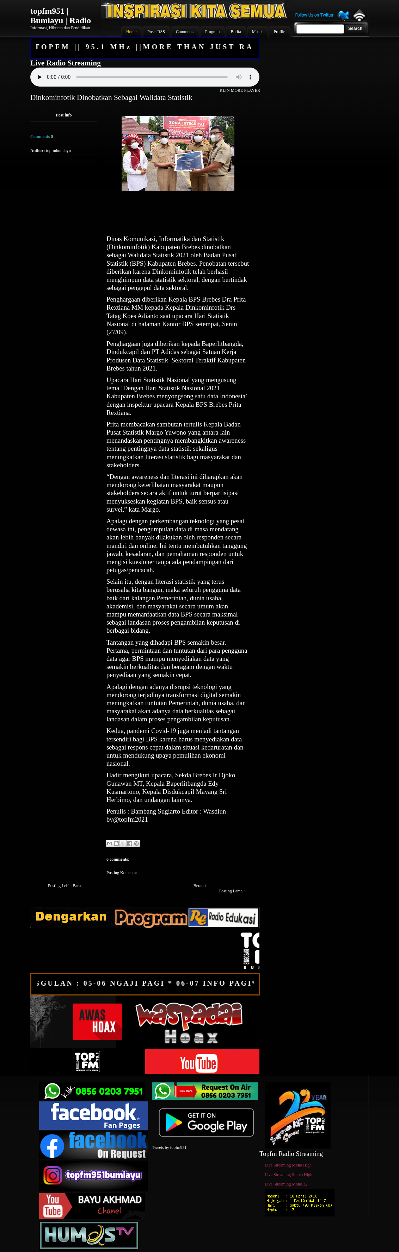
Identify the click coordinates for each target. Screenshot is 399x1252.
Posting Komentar (121, 872)
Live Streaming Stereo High (288, 1174)
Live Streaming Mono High (288, 1165)
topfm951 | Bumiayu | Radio (60, 15)
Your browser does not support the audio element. (144, 77)
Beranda (201, 885)
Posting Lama (231, 891)
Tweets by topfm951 (169, 1147)
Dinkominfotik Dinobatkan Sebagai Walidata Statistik (111, 97)
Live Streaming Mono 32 (286, 1184)
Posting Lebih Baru (64, 885)
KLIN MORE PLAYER (240, 90)
